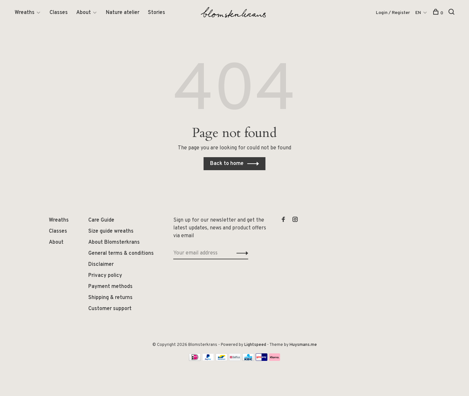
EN (418, 13)
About (83, 12)
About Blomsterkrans (114, 242)
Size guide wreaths (111, 231)
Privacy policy (105, 275)
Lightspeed (255, 345)
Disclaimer (101, 264)
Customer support (110, 309)
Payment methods (110, 286)
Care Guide (101, 220)
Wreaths (25, 12)
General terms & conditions (121, 253)
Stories (156, 12)
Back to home (227, 163)
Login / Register (393, 13)
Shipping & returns (110, 297)
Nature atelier (122, 12)
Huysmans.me (303, 345)
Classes (59, 12)
